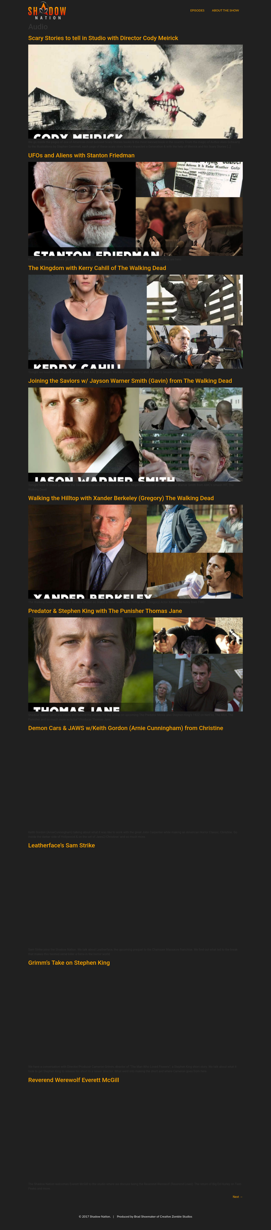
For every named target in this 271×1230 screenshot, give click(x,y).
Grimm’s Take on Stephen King (69, 962)
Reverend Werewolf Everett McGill (73, 1080)
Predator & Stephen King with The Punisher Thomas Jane (105, 610)
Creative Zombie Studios (176, 1216)
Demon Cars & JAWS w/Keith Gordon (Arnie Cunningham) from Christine (125, 728)
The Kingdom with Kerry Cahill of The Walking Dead (97, 267)
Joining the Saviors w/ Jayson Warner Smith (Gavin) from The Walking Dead (130, 380)
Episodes (197, 10)
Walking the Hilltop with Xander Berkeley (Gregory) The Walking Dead (121, 498)
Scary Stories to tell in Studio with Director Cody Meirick (103, 38)
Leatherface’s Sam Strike (61, 845)
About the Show (225, 10)
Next (238, 1197)
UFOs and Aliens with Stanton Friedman (81, 155)
